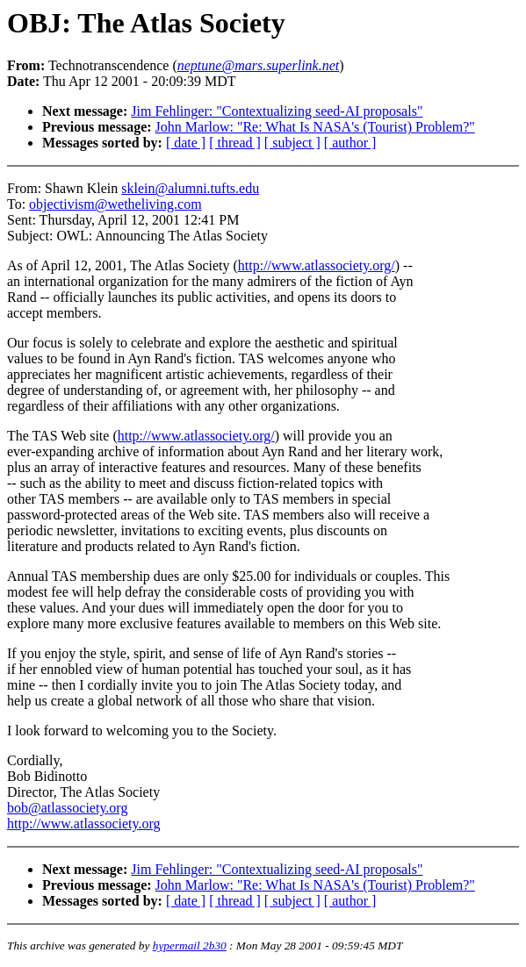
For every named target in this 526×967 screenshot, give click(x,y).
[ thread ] (235, 142)
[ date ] (185, 142)
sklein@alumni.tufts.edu (190, 188)
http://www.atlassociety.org (84, 823)
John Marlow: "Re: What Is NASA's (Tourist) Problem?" (315, 126)
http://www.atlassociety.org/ (316, 265)
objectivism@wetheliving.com (115, 204)
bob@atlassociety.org (67, 807)
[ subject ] (292, 142)
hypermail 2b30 (190, 945)
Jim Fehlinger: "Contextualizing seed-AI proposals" (276, 111)
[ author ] (350, 142)
